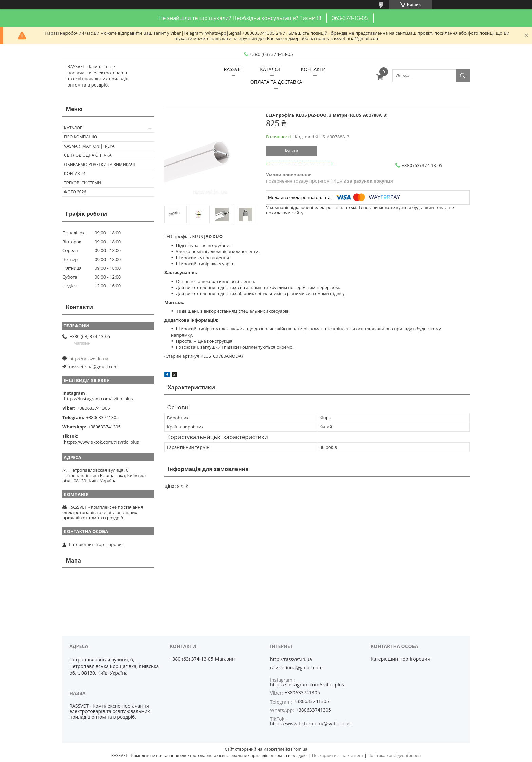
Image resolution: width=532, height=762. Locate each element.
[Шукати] (463, 75)
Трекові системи (82, 183)
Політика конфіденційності (394, 755)
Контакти (75, 173)
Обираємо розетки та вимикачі (99, 164)
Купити (291, 151)
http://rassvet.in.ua (88, 358)
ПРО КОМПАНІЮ (80, 137)
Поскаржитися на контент (337, 755)
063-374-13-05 (350, 18)
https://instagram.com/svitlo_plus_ (99, 398)
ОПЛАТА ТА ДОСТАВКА (276, 82)
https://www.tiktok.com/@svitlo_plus (101, 442)
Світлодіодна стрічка (88, 155)
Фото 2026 (75, 192)
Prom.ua (299, 749)
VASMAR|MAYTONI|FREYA (89, 146)
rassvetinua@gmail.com (93, 366)
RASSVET (233, 69)
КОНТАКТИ (313, 69)
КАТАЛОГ (270, 69)
